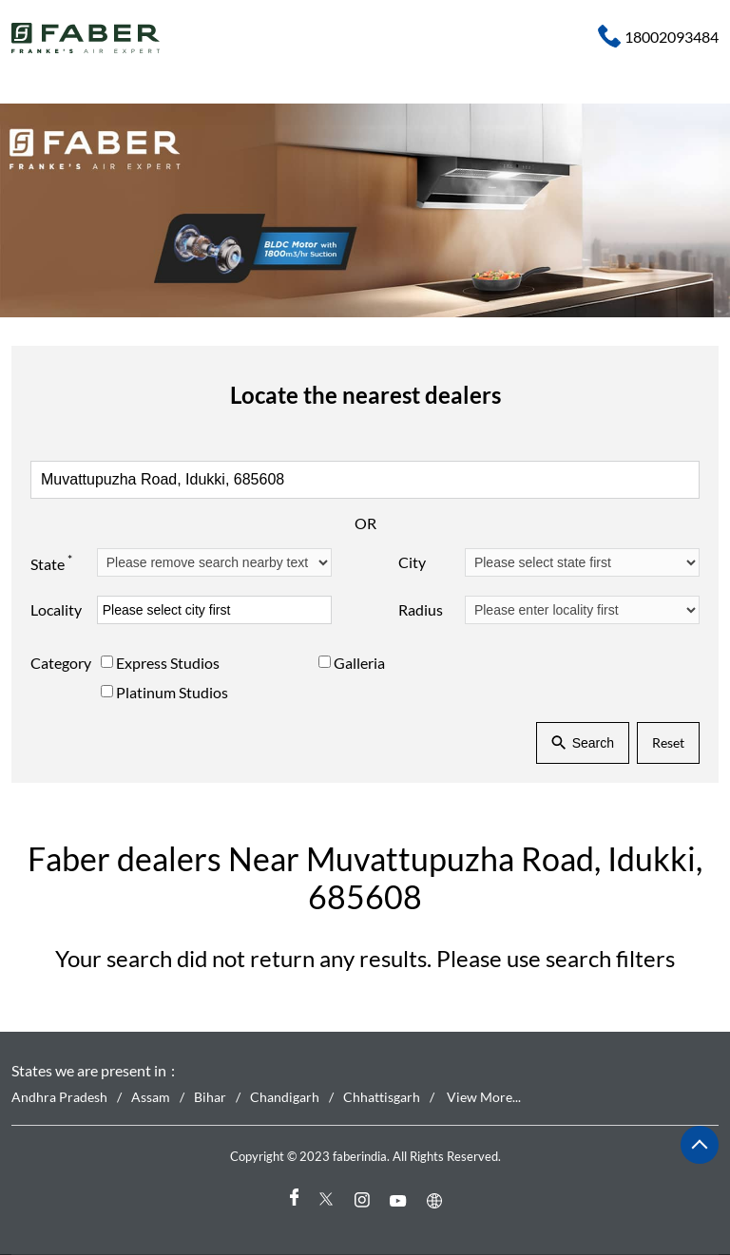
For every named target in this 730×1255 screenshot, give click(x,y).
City (412, 562)
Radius (420, 609)
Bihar (210, 1097)
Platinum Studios (172, 692)
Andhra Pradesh (59, 1097)
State (51, 561)
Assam (150, 1097)
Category (60, 663)
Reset (668, 742)
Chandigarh (284, 1097)
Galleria (359, 663)
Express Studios (168, 663)
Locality (56, 609)
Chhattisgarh (381, 1097)
